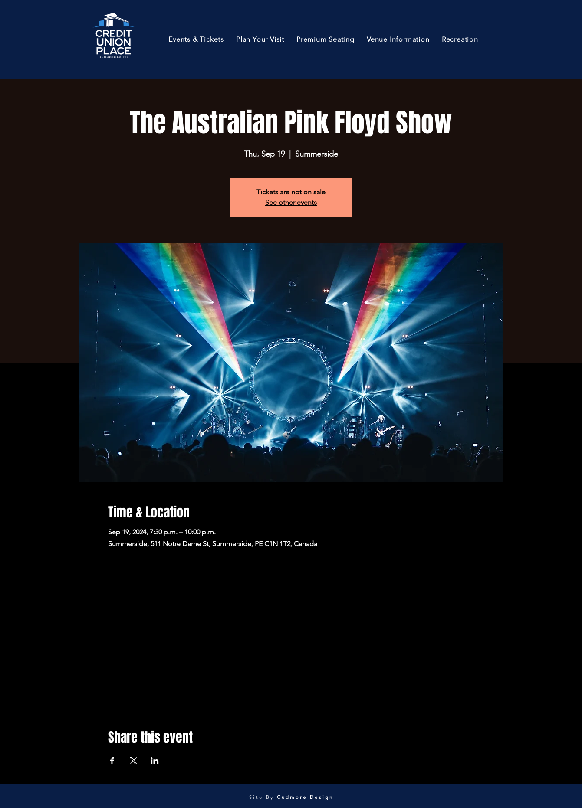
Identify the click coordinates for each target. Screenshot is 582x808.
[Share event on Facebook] (112, 760)
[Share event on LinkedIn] (155, 760)
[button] (196, 39)
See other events (291, 202)
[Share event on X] (133, 760)
